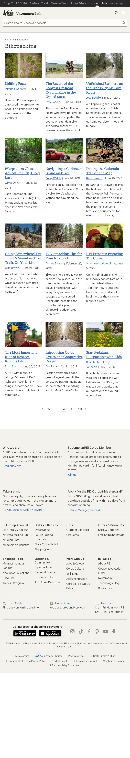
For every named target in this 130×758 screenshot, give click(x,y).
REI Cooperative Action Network (22, 509)
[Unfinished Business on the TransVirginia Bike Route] (104, 65)
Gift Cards (72, 534)
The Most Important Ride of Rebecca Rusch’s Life (21, 356)
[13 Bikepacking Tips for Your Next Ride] (64, 236)
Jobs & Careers (75, 563)
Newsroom (105, 577)
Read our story (11, 465)
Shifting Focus (16, 83)
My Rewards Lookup (15, 534)
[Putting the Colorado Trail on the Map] (104, 150)
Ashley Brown (54, 263)
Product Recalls (60, 661)
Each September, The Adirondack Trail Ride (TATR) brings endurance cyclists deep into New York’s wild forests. (22, 202)
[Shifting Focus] (23, 65)
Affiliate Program (76, 578)
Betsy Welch (53, 178)
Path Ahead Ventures (47, 582)
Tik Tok (80, 631)
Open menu (124, 13)
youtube (105, 631)
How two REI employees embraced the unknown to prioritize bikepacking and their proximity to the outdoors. (22, 108)
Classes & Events (45, 572)
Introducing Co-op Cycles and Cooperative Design (64, 356)
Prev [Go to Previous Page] (45, 409)
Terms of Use (22, 655)
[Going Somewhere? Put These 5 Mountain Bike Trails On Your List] (23, 236)
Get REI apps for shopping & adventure (37, 626)
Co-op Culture (75, 568)
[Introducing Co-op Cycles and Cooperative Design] (64, 334)
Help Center (13, 603)
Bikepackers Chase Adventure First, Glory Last (22, 173)
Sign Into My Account (16, 529)
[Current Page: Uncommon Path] (97, 3)
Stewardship (106, 588)
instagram (72, 631)
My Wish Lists (11, 539)
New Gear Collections (16, 572)
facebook (89, 631)
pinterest (97, 631)
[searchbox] (65, 23)
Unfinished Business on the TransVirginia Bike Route (104, 87)
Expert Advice (43, 567)
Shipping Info (43, 549)
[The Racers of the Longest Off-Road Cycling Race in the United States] (64, 65)
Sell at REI (72, 573)
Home (8, 39)
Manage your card (89, 510)
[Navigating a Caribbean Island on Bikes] (64, 150)
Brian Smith (12, 366)
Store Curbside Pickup (48, 544)
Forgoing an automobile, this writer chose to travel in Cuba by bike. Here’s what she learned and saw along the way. (64, 193)
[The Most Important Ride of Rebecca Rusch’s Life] (23, 334)
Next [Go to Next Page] (83, 409)
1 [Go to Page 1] (56, 408)
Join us (72, 474)
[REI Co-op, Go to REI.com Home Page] (8, 12)
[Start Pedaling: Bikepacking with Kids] (104, 334)
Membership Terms (113, 661)
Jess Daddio (53, 101)
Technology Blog (108, 583)
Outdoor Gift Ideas (77, 529)
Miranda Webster (15, 88)
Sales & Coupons (108, 529)
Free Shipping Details (111, 534)
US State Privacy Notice (102, 655)
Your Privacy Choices (48, 656)
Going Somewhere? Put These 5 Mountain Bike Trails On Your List (23, 258)
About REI (104, 563)
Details (72, 510)
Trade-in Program (13, 583)
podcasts (114, 631)
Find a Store (59, 603)
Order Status (42, 529)
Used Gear (9, 577)
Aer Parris (52, 366)
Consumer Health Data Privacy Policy (26, 661)
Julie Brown (12, 267)
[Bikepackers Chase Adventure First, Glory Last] (23, 150)
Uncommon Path (28, 13)
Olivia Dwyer (12, 182)
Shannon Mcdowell (98, 263)
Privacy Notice (75, 655)
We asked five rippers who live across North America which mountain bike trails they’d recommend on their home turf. (22, 282)
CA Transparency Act (85, 661)
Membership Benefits (16, 544)
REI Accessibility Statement (65, 665)
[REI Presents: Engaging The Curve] (104, 236)
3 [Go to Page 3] (71, 408)
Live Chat (103, 603)
